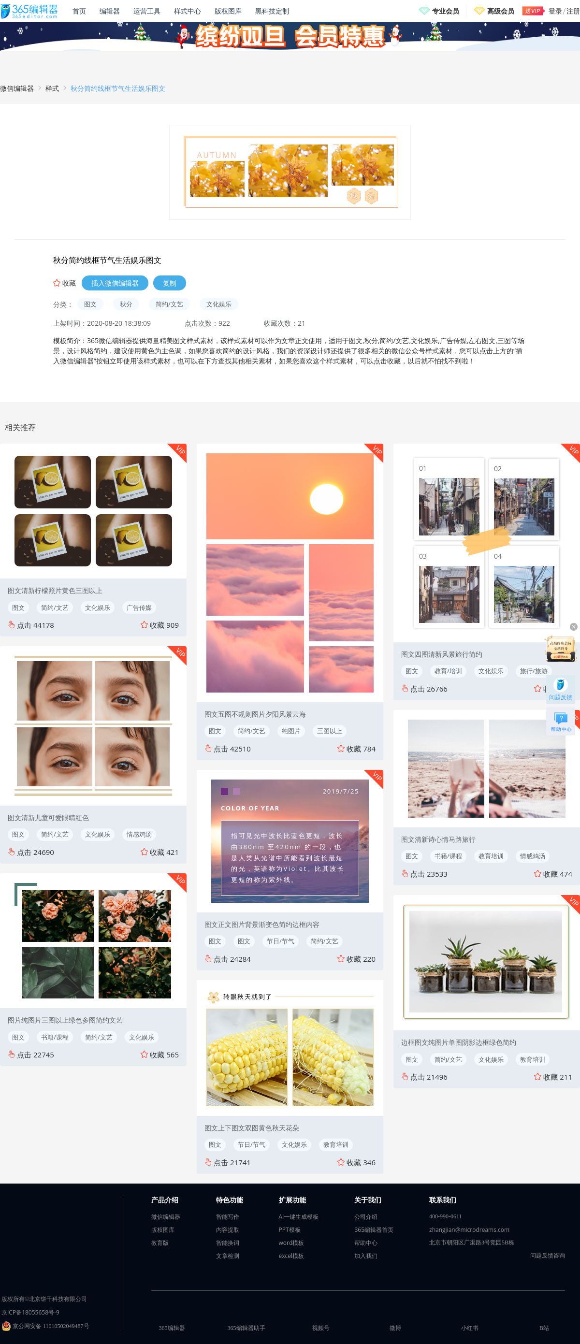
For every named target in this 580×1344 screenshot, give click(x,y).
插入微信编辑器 (115, 283)
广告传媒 (139, 607)
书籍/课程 (55, 1037)
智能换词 (227, 1243)
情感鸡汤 (139, 834)
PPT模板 (290, 1230)
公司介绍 (365, 1217)
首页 (79, 10)
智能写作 (227, 1217)
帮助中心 (365, 1243)
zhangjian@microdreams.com (469, 1230)
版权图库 (228, 10)
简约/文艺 (169, 304)
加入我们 (365, 1256)
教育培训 (335, 1144)
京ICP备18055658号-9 (30, 1312)
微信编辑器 (17, 88)
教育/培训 (448, 670)
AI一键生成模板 (299, 1217)
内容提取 (227, 1230)
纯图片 (291, 730)
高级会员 (500, 10)
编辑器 (110, 10)
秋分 (126, 304)
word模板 (291, 1243)
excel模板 (291, 1256)
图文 (90, 304)
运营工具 (146, 10)
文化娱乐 (219, 304)
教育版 (160, 1243)
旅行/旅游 (534, 670)
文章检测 (227, 1256)
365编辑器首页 (373, 1230)
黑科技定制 (272, 10)
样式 (52, 88)
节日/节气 (280, 941)
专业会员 (445, 10)
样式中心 (187, 10)
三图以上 (329, 730)
